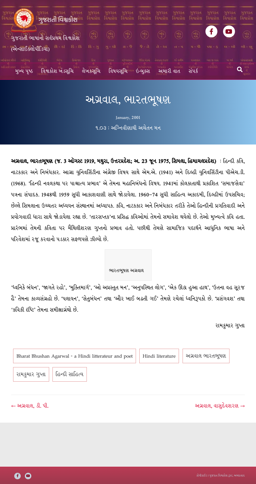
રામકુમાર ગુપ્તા (31, 374)
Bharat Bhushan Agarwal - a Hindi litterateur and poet (74, 356)
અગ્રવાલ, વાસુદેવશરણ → (220, 406)
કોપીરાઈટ (202, 475)
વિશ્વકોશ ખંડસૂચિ (57, 71)
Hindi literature (159, 356)
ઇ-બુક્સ (143, 71)
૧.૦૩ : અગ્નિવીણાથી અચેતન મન (128, 128)
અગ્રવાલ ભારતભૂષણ (206, 356)
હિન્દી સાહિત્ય (69, 374)
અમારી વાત (169, 71)
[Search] (240, 69)
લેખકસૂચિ (91, 71)
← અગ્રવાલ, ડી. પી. (30, 406)
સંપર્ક (193, 71)
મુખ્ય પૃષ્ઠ (24, 71)
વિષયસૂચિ (118, 71)
